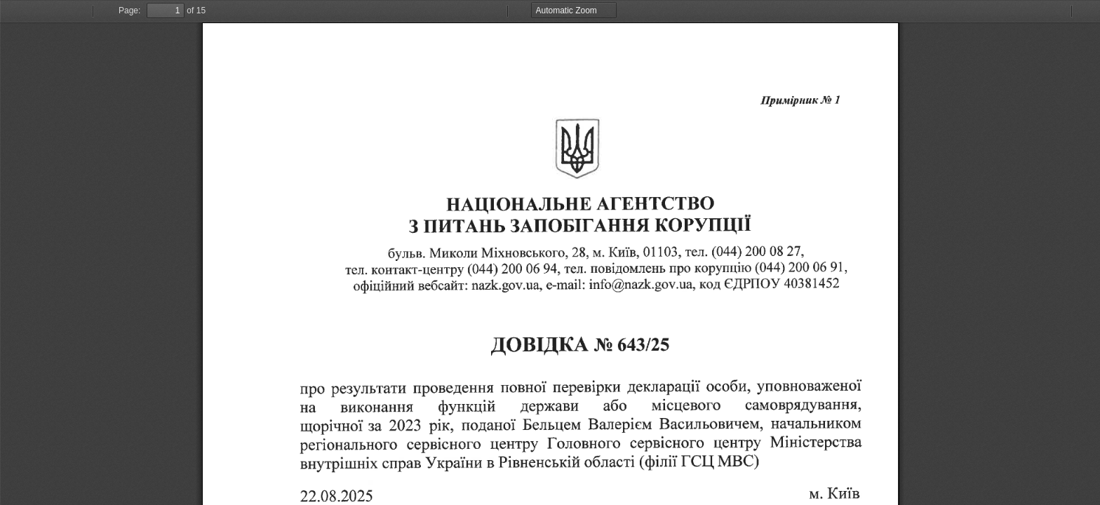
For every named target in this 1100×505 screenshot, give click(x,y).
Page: (129, 10)
